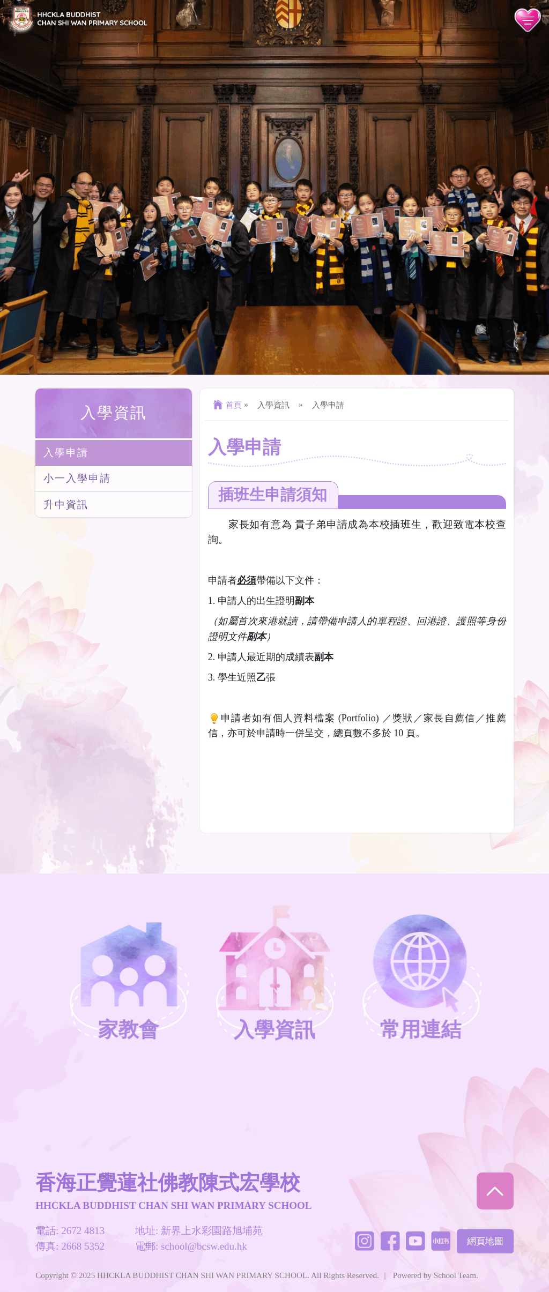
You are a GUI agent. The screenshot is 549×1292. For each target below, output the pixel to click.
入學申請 (65, 452)
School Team (455, 1275)
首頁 (226, 404)
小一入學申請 (76, 478)
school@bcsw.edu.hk (204, 1246)
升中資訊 (65, 504)
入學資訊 (113, 413)
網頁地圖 (485, 1241)
